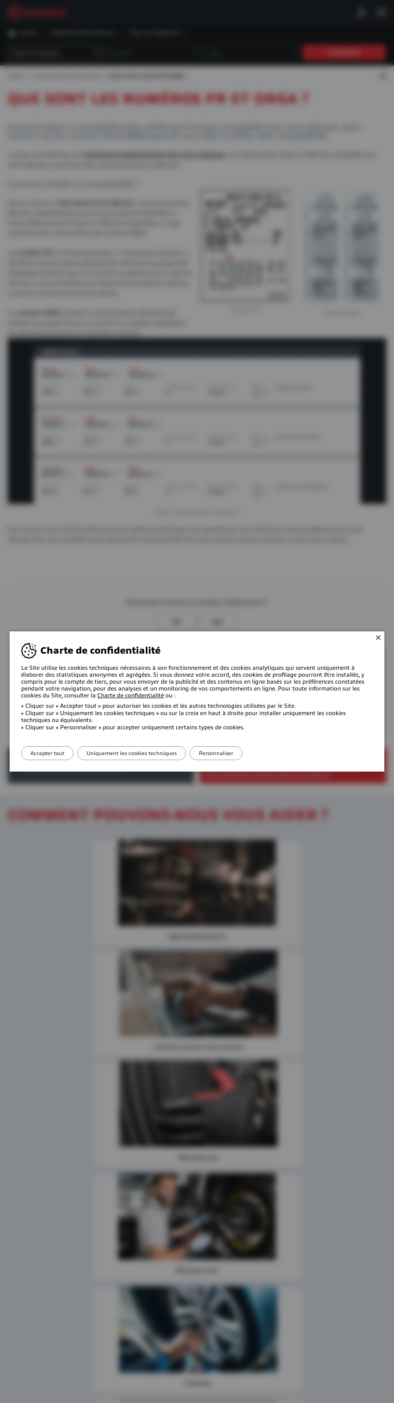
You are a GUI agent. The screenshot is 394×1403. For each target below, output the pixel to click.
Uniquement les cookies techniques (140, 753)
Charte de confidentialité (130, 695)
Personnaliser (229, 753)
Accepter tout (50, 753)
